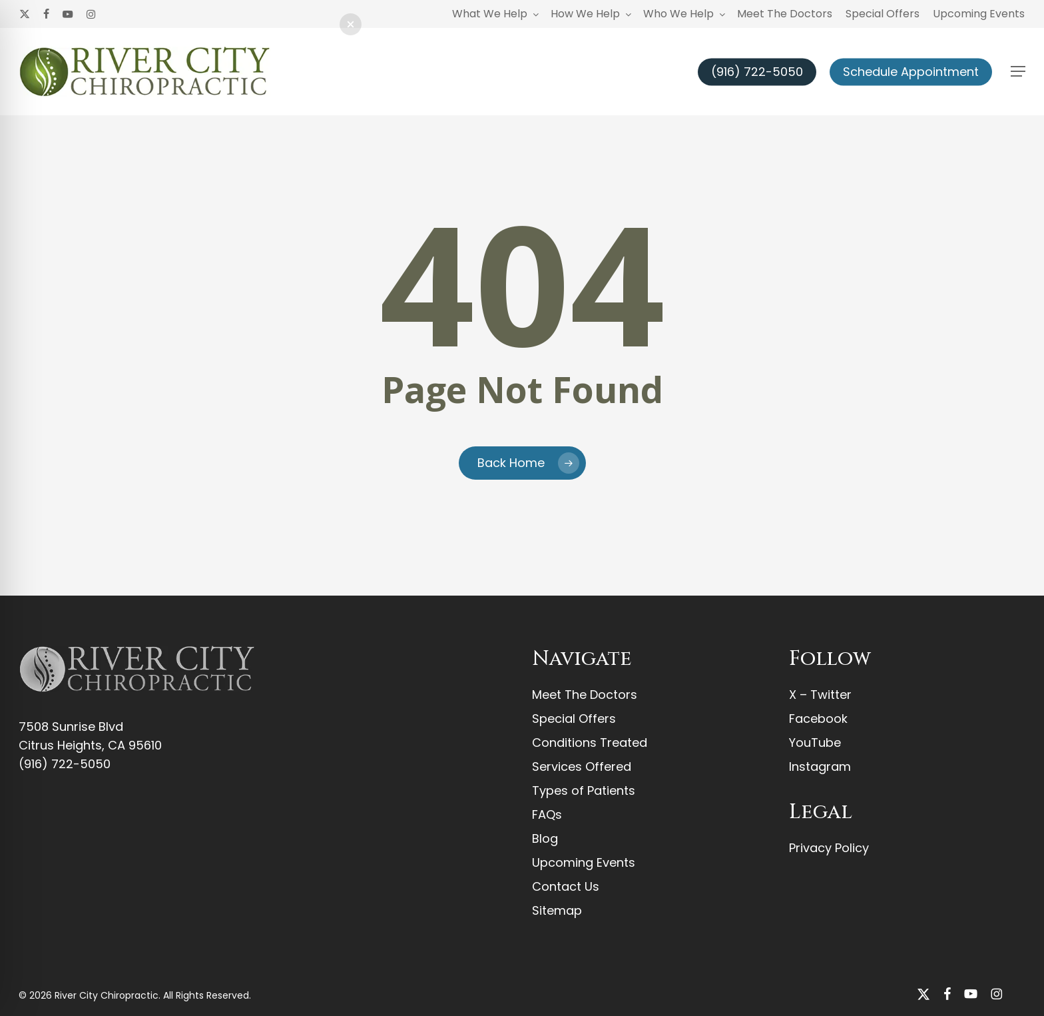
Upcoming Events (583, 862)
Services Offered (581, 766)
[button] (1018, 72)
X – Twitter (820, 694)
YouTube (815, 742)
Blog (545, 838)
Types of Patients (583, 790)
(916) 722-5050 (65, 764)
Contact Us (565, 886)
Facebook (818, 718)
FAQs (547, 814)
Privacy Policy (829, 847)
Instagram (820, 766)
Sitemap (557, 910)
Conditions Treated (589, 742)
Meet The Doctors (584, 694)
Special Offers (574, 718)
